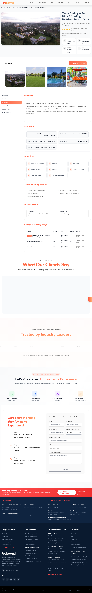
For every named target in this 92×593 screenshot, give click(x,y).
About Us (73, 534)
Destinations (41, 3)
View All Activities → (8, 548)
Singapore (55, 568)
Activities (60, 3)
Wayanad (62, 551)
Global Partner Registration (78, 547)
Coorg (49, 549)
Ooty (50, 551)
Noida (60, 540)
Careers (76, 3)
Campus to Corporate (31, 558)
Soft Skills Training (30, 556)
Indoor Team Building (31, 536)
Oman (49, 570)
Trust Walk (5, 536)
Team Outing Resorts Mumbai (79, 559)
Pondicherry (55, 559)
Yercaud (55, 551)
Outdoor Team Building (31, 539)
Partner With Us (75, 544)
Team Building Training (31, 553)
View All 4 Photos (78, 63)
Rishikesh (50, 553)
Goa (49, 559)
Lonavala (55, 549)
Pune (61, 538)
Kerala (55, 562)
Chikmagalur (63, 549)
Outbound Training (30, 544)
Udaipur (50, 562)
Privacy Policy (70, 589)
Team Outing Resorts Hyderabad (80, 565)
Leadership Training (30, 550)
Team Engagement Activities (33, 561)
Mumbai (56, 538)
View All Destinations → (55, 574)
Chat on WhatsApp (64, 492)
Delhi (49, 540)
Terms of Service (79, 589)
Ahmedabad (51, 543)
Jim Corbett (62, 562)
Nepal (61, 568)
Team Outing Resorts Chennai (79, 562)
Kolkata (58, 543)
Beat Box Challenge (7, 539)
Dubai (49, 568)
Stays (51, 3)
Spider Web (5, 534)
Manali (56, 553)
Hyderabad (58, 535)
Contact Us (74, 539)
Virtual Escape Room (8, 542)
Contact (86, 3)
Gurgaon (54, 540)
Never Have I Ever (6, 544)
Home (31, 3)
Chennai (50, 538)
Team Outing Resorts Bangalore (79, 557)
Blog (69, 3)
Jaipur (62, 559)
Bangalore (50, 535)
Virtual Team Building (30, 542)
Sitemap (88, 589)
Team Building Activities (31, 534)
